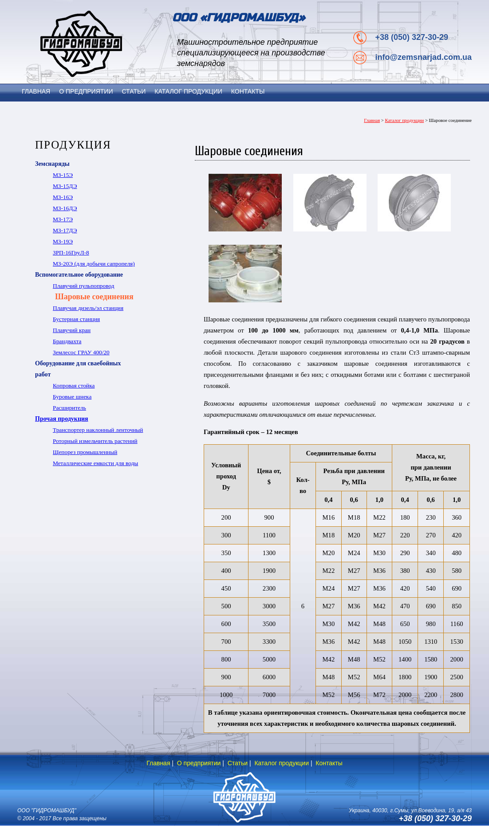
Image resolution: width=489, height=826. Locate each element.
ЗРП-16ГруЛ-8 (71, 252)
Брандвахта (67, 341)
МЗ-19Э (63, 241)
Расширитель (69, 407)
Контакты (328, 763)
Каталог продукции (404, 120)
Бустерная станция (76, 319)
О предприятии (199, 763)
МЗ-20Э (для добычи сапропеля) (94, 263)
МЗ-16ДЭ (65, 208)
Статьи (238, 763)
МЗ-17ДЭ (65, 230)
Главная (372, 120)
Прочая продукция (61, 418)
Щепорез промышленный (85, 452)
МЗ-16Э (63, 197)
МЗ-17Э (63, 219)
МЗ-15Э (63, 175)
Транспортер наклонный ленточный (98, 430)
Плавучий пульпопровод (83, 285)
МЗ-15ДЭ (65, 186)
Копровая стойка (74, 385)
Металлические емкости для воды (95, 463)
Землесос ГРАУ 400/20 (81, 352)
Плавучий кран (72, 330)
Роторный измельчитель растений (95, 441)
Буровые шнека (72, 396)
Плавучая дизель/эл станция (88, 308)
